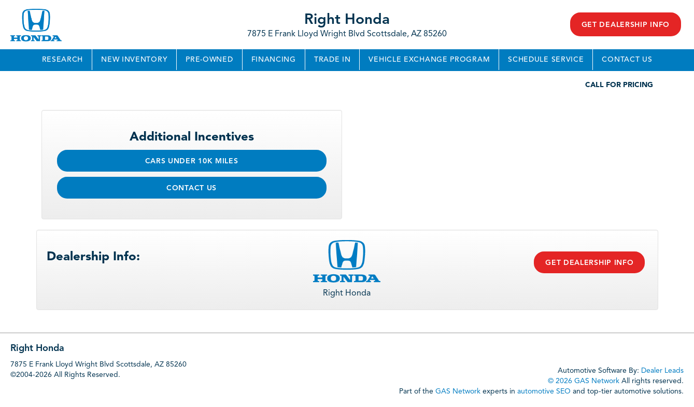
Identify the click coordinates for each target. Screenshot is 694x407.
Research (62, 59)
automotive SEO (544, 391)
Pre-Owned (209, 59)
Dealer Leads (662, 370)
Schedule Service (546, 59)
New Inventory (134, 59)
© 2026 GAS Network (583, 381)
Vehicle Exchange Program (429, 59)
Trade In (332, 59)
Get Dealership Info (626, 25)
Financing (273, 59)
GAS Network (457, 391)
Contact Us (627, 59)
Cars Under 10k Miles (191, 161)
